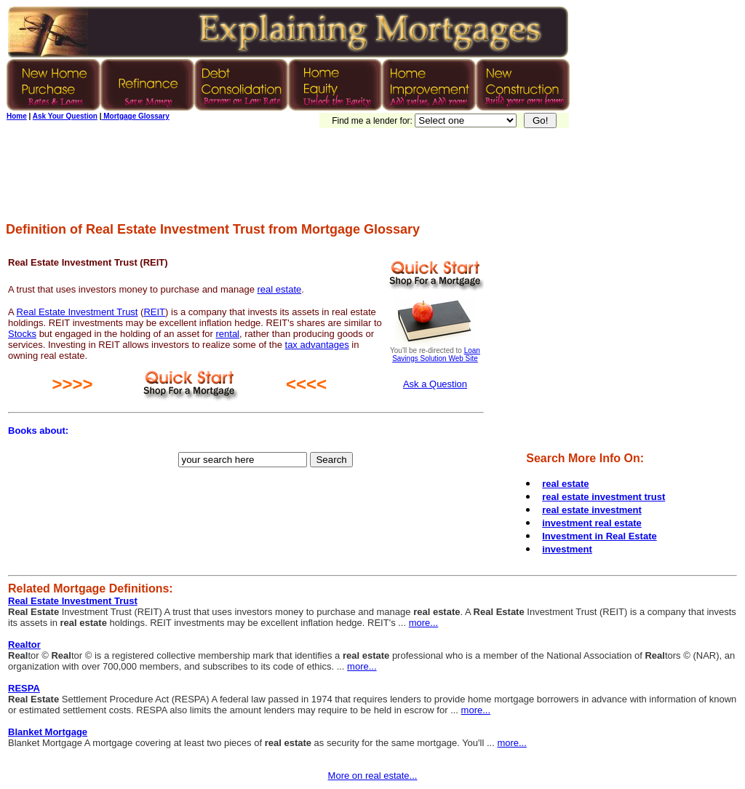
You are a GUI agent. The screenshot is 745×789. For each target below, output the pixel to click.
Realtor (24, 644)
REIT (154, 311)
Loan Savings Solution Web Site (436, 354)
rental (227, 333)
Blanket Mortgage (47, 731)
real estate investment (592, 509)
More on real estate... (373, 775)
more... (423, 622)
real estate (280, 289)
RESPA (24, 688)
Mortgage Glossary (135, 116)
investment (567, 549)
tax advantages (317, 344)
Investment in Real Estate (599, 536)
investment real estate (592, 523)
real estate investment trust (603, 496)
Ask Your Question (65, 116)
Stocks (22, 333)
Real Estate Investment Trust (77, 311)
